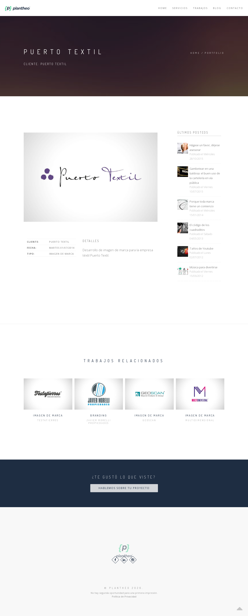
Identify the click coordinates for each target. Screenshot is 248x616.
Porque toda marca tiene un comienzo (202, 204)
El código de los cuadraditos (199, 227)
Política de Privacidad (124, 596)
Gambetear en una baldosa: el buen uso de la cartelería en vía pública (205, 176)
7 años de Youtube (201, 248)
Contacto (235, 8)
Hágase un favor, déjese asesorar (205, 147)
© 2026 (123, 588)
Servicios (180, 8)
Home (162, 8)
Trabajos (200, 8)
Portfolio (214, 52)
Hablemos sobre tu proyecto (124, 488)
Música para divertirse (203, 267)
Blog (217, 8)
